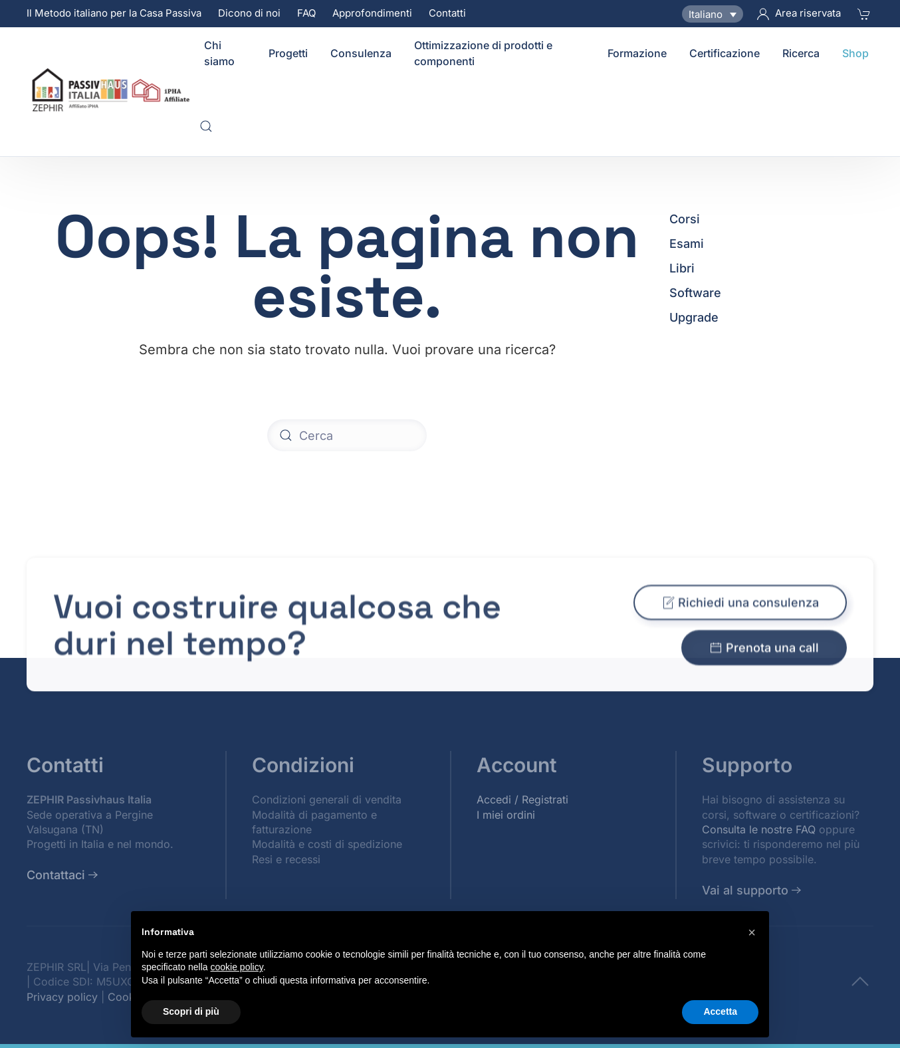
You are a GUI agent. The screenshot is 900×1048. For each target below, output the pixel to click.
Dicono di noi (249, 13)
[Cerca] (347, 435)
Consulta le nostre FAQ (759, 829)
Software (695, 293)
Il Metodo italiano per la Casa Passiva (114, 13)
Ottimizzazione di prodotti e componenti (483, 53)
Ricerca (801, 53)
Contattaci (56, 875)
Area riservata (799, 13)
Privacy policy (62, 996)
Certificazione (724, 53)
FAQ (306, 13)
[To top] (860, 981)
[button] (206, 126)
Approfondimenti (372, 13)
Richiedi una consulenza (740, 612)
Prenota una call (764, 657)
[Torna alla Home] (113, 89)
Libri (682, 268)
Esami (686, 244)
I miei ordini (506, 814)
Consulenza (361, 53)
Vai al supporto (745, 890)
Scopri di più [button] (191, 1011)
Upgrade (694, 317)
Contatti (447, 13)
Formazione (637, 53)
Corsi (684, 219)
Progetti (288, 53)
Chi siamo (219, 53)
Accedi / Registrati (522, 799)
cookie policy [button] (237, 967)
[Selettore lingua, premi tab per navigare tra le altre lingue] (712, 14)
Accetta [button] (720, 1011)
